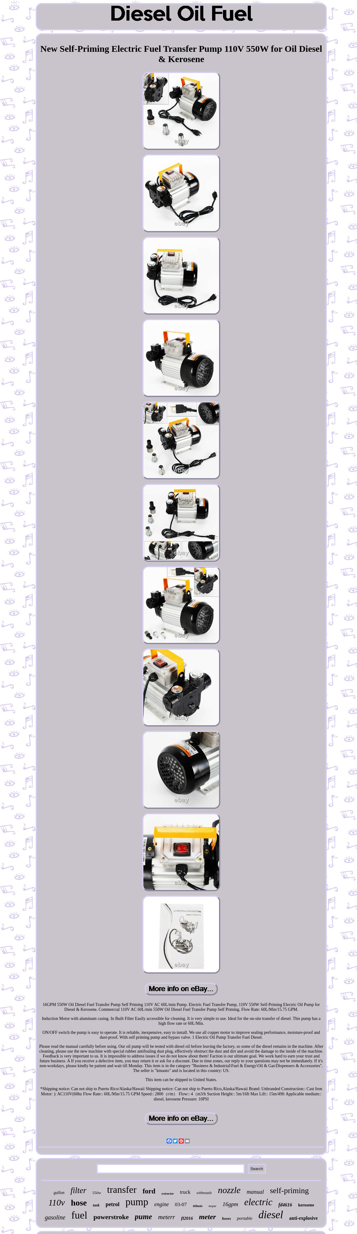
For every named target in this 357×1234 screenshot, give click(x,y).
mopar (212, 1206)
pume (143, 1216)
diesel (270, 1215)
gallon (59, 1192)
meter (207, 1217)
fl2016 (187, 1218)
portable (244, 1218)
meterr (166, 1217)
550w (97, 1192)
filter (78, 1190)
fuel (79, 1215)
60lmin (198, 1206)
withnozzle (204, 1193)
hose (79, 1202)
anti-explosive (303, 1218)
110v (56, 1202)
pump (137, 1201)
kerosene (306, 1205)
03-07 (181, 1204)
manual (255, 1192)
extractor (168, 1193)
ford (148, 1191)
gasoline (55, 1217)
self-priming (289, 1190)
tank (96, 1205)
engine (161, 1204)
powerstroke (111, 1217)
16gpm (230, 1204)
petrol (113, 1204)
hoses (226, 1218)
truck (185, 1192)
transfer (122, 1189)
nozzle (229, 1190)
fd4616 (285, 1204)
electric (258, 1202)
